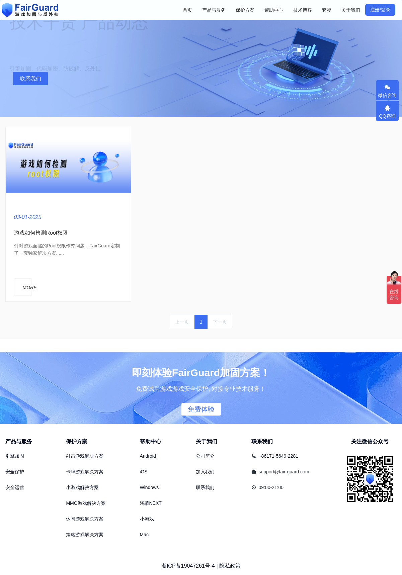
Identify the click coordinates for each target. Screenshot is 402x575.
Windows (149, 487)
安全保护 (14, 471)
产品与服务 (18, 441)
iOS (144, 471)
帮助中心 (150, 441)
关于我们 (206, 441)
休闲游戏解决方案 (84, 519)
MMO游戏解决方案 (85, 503)
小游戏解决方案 (82, 487)
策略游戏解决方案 (84, 534)
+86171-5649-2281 (278, 456)
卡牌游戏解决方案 (84, 471)
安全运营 (14, 487)
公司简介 (205, 456)
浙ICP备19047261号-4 (188, 566)
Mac (144, 534)
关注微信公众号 (370, 441)
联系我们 (30, 79)
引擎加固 (14, 456)
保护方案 (76, 441)
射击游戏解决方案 (84, 456)
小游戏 (147, 519)
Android (148, 456)
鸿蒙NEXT (151, 503)
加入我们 (205, 471)
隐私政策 (230, 566)
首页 (187, 10)
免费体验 (201, 409)
